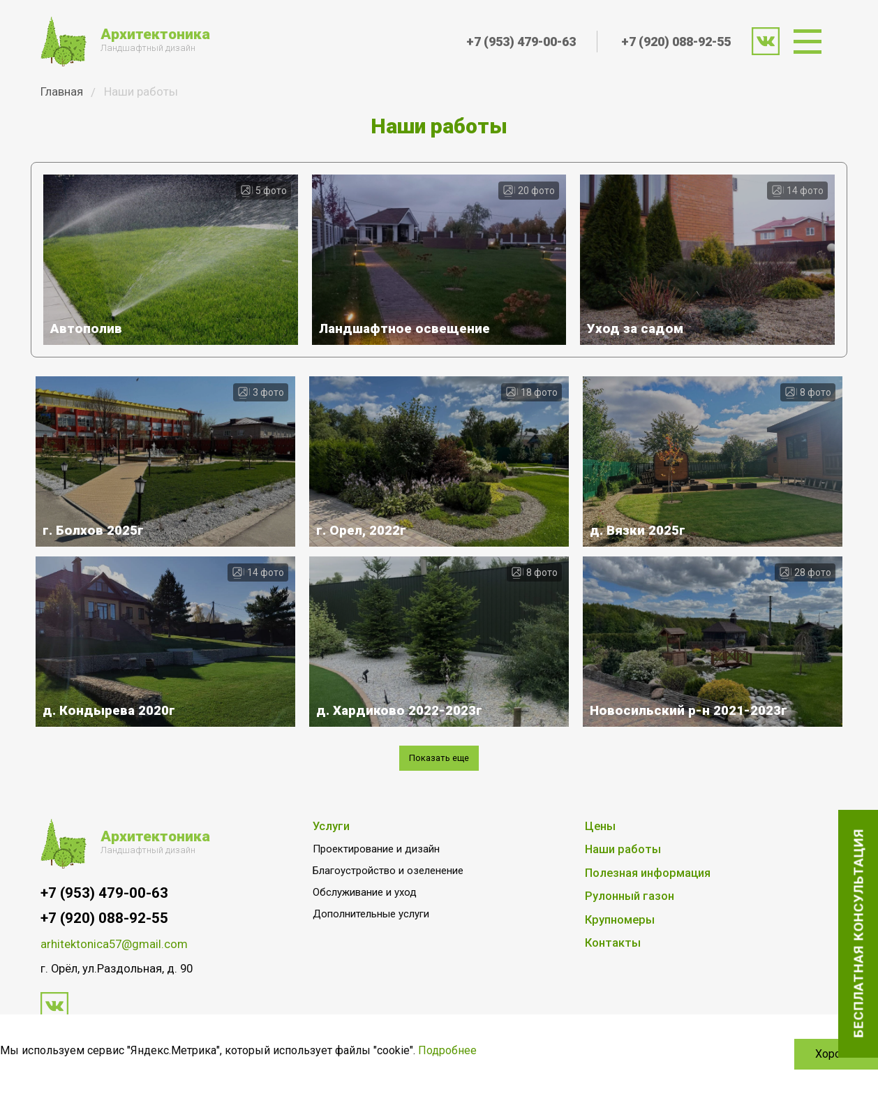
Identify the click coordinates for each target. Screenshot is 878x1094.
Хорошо (836, 1053)
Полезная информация (647, 896)
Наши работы (623, 872)
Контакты (613, 966)
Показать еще (439, 779)
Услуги (331, 849)
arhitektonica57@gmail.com (114, 967)
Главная (61, 91)
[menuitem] (812, 41)
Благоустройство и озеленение (388, 893)
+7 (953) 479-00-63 (521, 41)
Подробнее (447, 1050)
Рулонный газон (629, 919)
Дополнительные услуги (371, 937)
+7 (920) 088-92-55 (676, 41)
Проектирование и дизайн (376, 872)
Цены (600, 849)
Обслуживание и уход (365, 915)
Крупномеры (620, 942)
